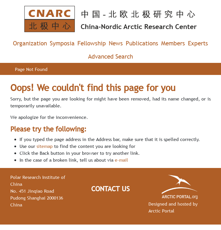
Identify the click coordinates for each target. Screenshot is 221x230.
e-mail (121, 160)
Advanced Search (110, 56)
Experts (198, 43)
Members (173, 43)
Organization (30, 43)
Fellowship (91, 43)
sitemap (45, 146)
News (116, 43)
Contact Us (110, 189)
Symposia (62, 43)
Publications (142, 43)
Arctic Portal (161, 211)
